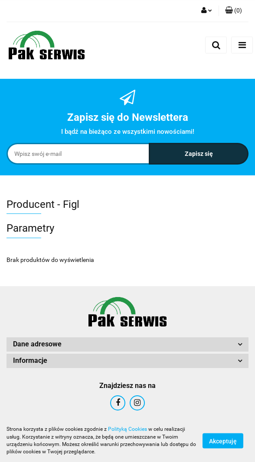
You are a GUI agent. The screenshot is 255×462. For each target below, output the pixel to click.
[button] (233, 11)
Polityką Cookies (127, 429)
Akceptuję (223, 440)
